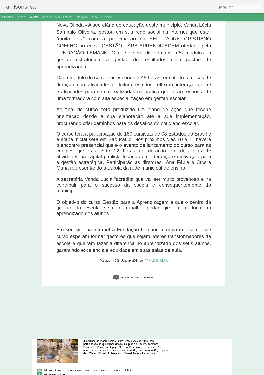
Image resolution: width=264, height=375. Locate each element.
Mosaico (46, 17)
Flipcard (21, 17)
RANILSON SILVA (156, 198)
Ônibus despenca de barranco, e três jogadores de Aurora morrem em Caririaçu (128, 278)
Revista (34, 17)
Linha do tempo (101, 17)
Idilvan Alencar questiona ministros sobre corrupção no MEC (88, 370)
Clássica (7, 17)
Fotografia (81, 17)
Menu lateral (63, 17)
